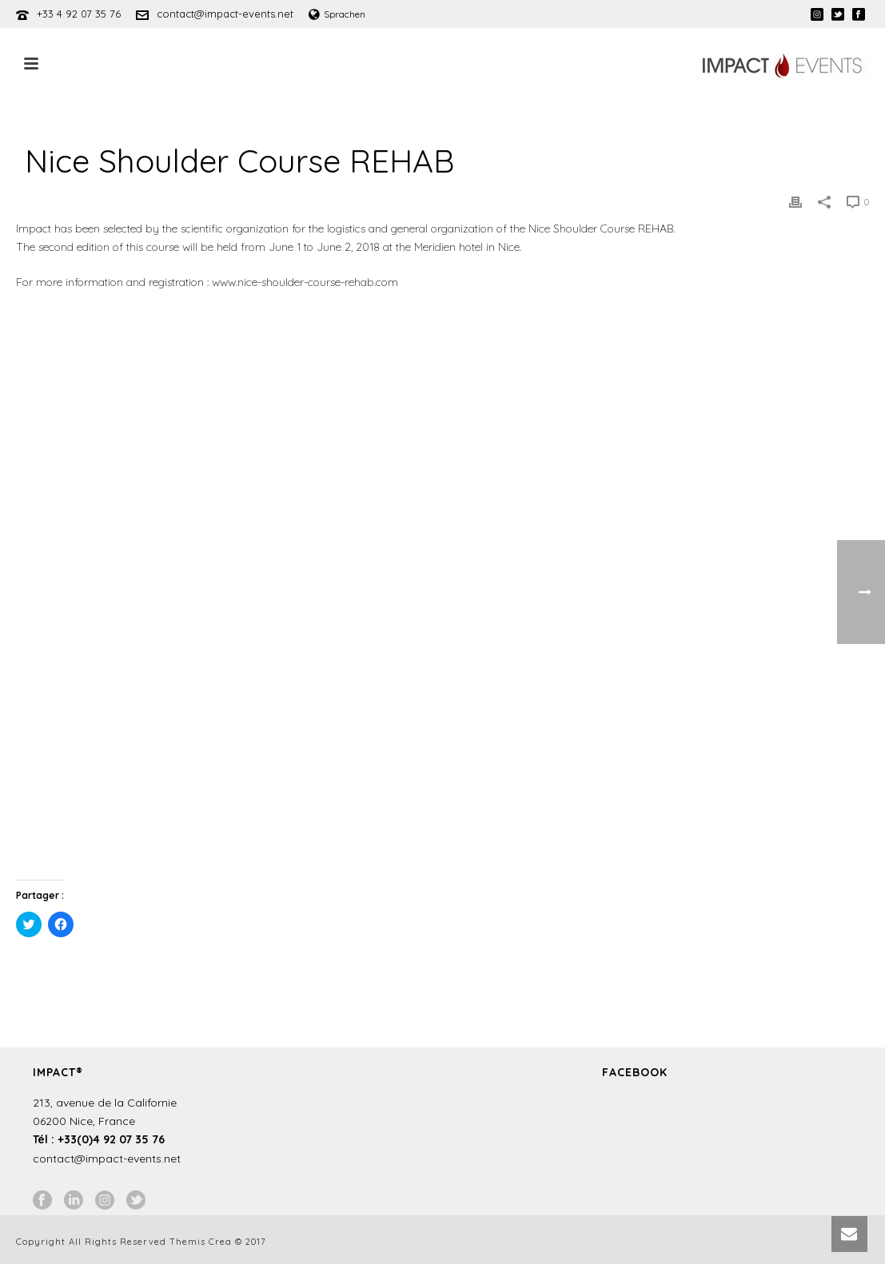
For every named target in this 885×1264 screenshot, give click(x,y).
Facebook (635, 1072)
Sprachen (337, 14)
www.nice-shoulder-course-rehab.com (305, 282)
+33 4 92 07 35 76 (79, 13)
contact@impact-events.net (225, 13)
